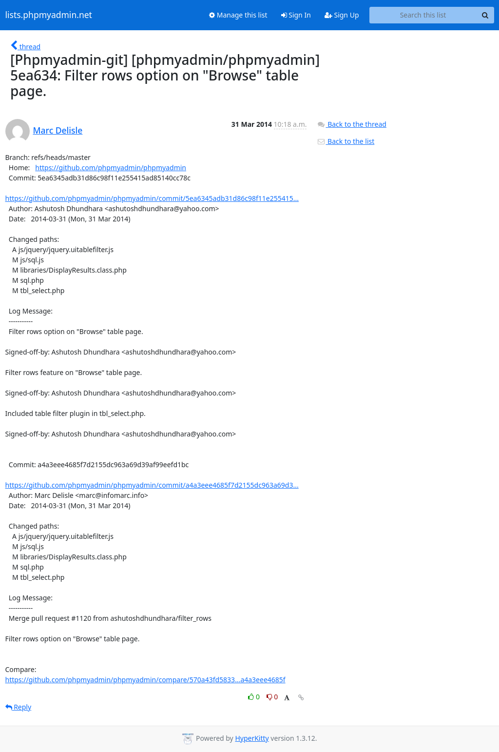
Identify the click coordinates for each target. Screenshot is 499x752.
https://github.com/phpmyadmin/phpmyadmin (110, 167)
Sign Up (342, 15)
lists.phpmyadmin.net (48, 15)
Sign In (296, 15)
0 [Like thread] (254, 696)
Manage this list (238, 15)
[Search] (485, 15)
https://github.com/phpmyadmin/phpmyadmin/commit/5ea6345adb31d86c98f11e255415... (152, 198)
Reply (18, 707)
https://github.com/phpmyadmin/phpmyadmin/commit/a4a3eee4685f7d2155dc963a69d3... (152, 485)
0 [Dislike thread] (272, 696)
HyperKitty (252, 738)
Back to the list (345, 141)
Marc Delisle (58, 130)
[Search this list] (423, 15)
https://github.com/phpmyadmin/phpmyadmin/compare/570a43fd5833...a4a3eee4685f (145, 679)
